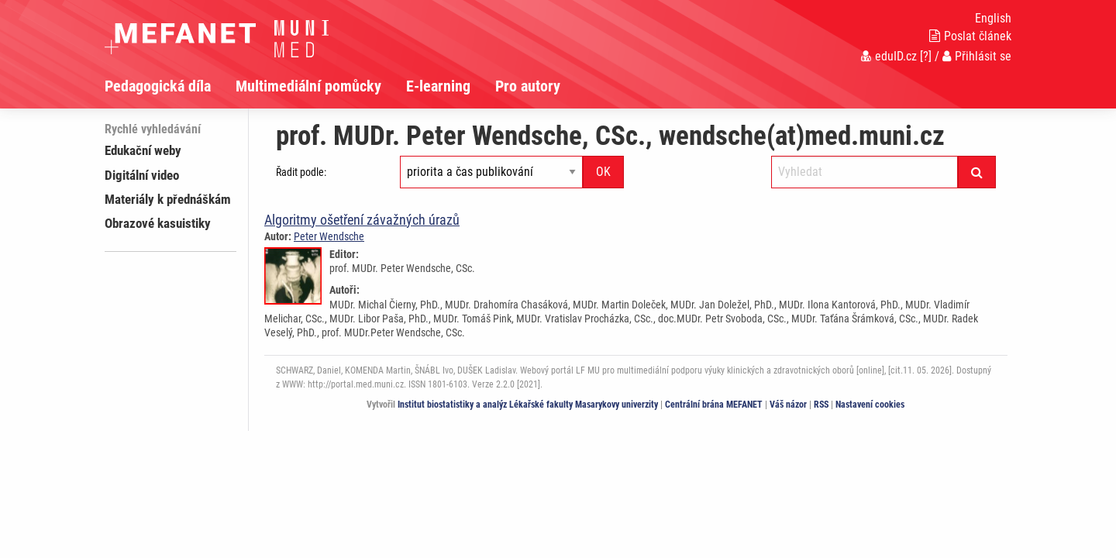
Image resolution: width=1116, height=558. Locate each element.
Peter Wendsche (329, 236)
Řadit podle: (301, 172)
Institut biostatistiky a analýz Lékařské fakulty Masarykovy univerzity (528, 404)
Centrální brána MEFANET (714, 404)
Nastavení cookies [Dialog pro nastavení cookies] (869, 404)
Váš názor (788, 404)
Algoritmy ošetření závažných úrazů (362, 220)
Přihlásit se (976, 56)
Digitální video (142, 175)
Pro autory (527, 86)
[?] (926, 56)
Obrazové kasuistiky (158, 223)
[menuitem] (170, 86)
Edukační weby (143, 150)
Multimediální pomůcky (308, 86)
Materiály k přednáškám (168, 199)
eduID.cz (889, 56)
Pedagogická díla (158, 86)
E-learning (438, 86)
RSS (821, 404)
